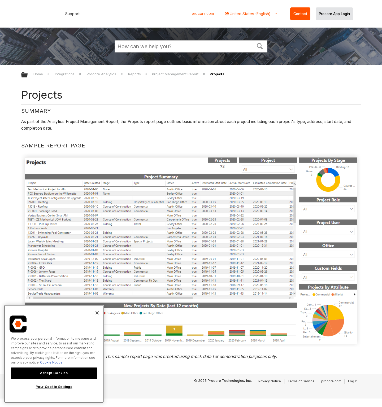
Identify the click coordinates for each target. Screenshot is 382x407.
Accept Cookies (54, 373)
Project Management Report (175, 74)
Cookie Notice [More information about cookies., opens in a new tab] (51, 362)
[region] (54, 354)
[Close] (97, 313)
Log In (353, 381)
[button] (260, 45)
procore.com (203, 13)
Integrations (65, 74)
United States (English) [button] (250, 13)
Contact (300, 14)
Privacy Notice (269, 381)
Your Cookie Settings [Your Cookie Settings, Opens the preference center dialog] (54, 387)
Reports (135, 74)
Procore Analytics (102, 74)
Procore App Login (334, 14)
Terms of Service (301, 381)
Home (38, 74)
